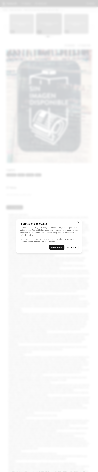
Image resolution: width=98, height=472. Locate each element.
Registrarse (71, 247)
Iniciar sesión (57, 247)
